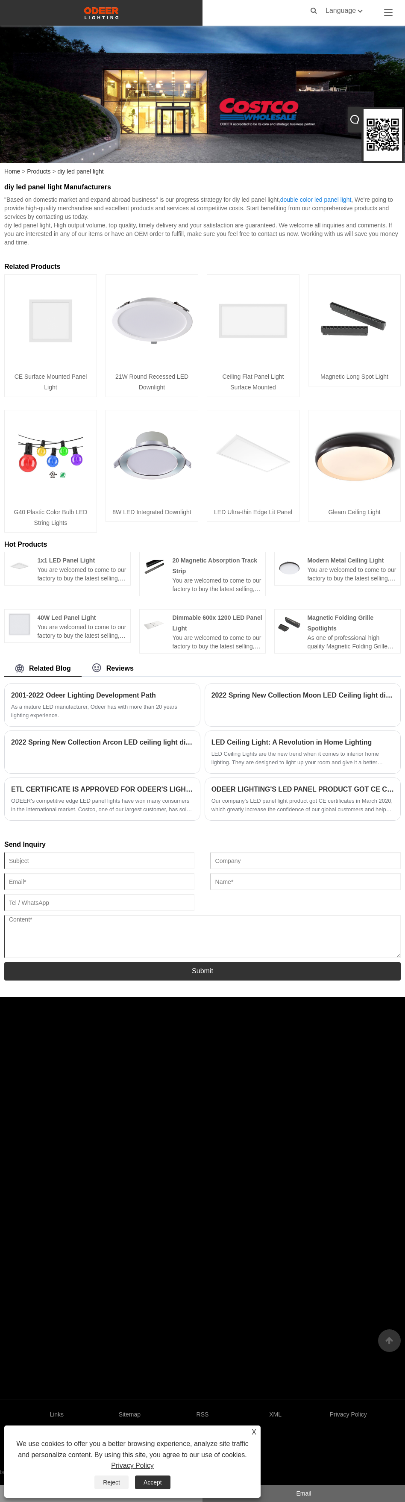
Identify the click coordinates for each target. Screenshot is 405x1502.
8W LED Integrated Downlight (151, 512)
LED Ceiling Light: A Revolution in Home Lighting (291, 742)
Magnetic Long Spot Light (354, 376)
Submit (202, 971)
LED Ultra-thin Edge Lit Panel (253, 512)
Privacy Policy (132, 1465)
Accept (153, 1482)
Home (12, 171)
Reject (111, 1482)
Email (303, 1493)
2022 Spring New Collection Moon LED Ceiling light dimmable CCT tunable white (302, 695)
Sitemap (130, 1414)
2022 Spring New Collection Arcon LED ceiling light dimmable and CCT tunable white (102, 742)
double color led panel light (316, 199)
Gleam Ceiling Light (354, 512)
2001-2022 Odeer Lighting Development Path (83, 695)
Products (38, 171)
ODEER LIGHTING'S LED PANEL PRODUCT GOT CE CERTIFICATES (302, 789)
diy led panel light (81, 171)
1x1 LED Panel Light (66, 560)
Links (57, 1414)
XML (275, 1414)
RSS (203, 1414)
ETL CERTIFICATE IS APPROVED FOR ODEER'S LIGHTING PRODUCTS (102, 789)
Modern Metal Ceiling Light (345, 560)
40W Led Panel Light (66, 617)
